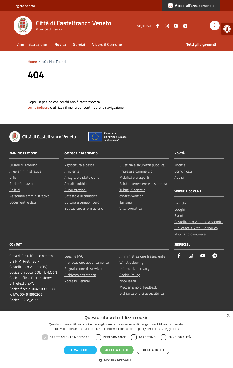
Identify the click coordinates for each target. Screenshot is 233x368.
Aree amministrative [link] (25, 171)
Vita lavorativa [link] (130, 208)
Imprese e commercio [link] (135, 171)
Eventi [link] (179, 215)
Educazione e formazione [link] (83, 208)
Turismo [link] (125, 202)
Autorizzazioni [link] (75, 189)
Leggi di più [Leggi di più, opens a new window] (171, 329)
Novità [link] (60, 44)
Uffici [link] (13, 177)
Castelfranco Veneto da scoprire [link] (198, 221)
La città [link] (180, 203)
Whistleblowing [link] (131, 262)
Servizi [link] (79, 44)
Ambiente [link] (71, 171)
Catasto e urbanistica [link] (80, 196)
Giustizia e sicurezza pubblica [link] (142, 165)
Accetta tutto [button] (116, 350)
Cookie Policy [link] (129, 274)
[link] (227, 29)
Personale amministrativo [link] (29, 196)
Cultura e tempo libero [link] (81, 202)
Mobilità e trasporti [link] (134, 177)
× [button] (228, 315)
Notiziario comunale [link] (190, 234)
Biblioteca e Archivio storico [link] (196, 228)
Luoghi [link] (179, 209)
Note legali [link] (127, 281)
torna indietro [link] (38, 107)
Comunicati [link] (183, 171)
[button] (116, 360)
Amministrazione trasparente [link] (142, 256)
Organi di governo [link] (23, 165)
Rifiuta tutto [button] (153, 350)
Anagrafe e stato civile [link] (81, 177)
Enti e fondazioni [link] (22, 183)
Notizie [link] (179, 165)
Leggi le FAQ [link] (74, 256)
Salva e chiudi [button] (80, 350)
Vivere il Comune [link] (107, 44)
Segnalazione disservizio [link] (83, 268)
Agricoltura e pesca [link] (79, 165)
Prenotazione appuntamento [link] (86, 262)
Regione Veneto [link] (24, 5)
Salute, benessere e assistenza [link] (143, 183)
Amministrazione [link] (32, 44)
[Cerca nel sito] (215, 26)
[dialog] (116, 339)
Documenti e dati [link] (22, 202)
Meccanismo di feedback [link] (138, 287)
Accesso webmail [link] (77, 281)
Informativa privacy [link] (134, 268)
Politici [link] (14, 189)
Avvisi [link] (179, 177)
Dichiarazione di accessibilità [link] (141, 293)
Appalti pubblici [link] (76, 183)
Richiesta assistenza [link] (80, 274)
